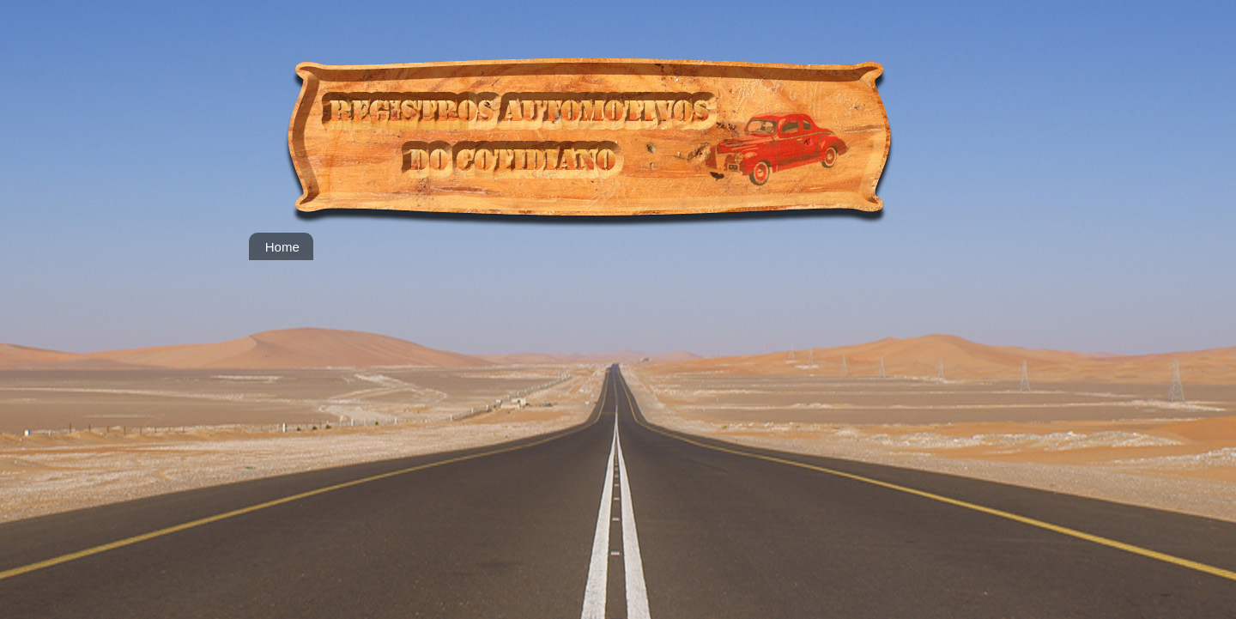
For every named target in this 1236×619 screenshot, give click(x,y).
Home (282, 247)
